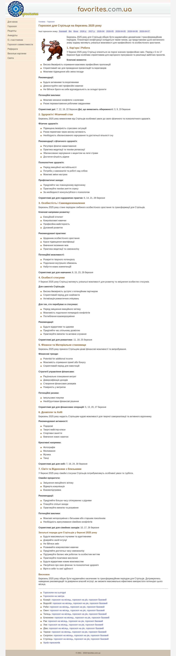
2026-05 (110, 31)
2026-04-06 (132, 31)
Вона (76, 31)
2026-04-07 (145, 31)
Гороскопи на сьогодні (54, 592)
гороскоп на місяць (61, 600)
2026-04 (100, 31)
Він (70, 31)
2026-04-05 (121, 31)
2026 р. (83, 31)
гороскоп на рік (79, 600)
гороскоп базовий (97, 600)
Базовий (63, 31)
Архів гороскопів (51, 642)
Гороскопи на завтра (53, 596)
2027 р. (92, 31)
